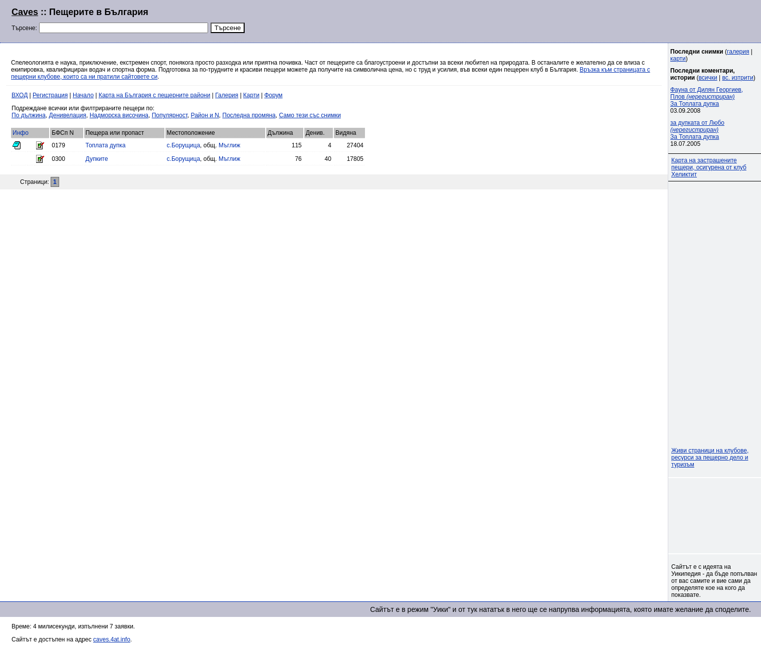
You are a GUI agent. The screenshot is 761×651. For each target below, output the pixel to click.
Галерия (226, 95)
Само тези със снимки (309, 115)
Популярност (169, 115)
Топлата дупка (106, 145)
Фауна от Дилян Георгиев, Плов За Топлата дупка (706, 96)
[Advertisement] (627, 20)
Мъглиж (229, 145)
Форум (273, 95)
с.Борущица (184, 145)
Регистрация (50, 95)
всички (708, 77)
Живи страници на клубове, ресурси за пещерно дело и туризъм (709, 457)
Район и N (205, 115)
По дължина (29, 115)
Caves (25, 12)
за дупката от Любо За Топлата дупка (697, 129)
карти (678, 58)
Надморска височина (119, 115)
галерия (738, 51)
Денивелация (67, 115)
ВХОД (20, 95)
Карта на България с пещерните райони (155, 95)
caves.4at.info (111, 639)
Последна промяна (249, 115)
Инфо (21, 132)
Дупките (97, 158)
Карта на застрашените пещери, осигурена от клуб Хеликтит (708, 167)
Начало (83, 95)
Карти (251, 95)
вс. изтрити (737, 77)
